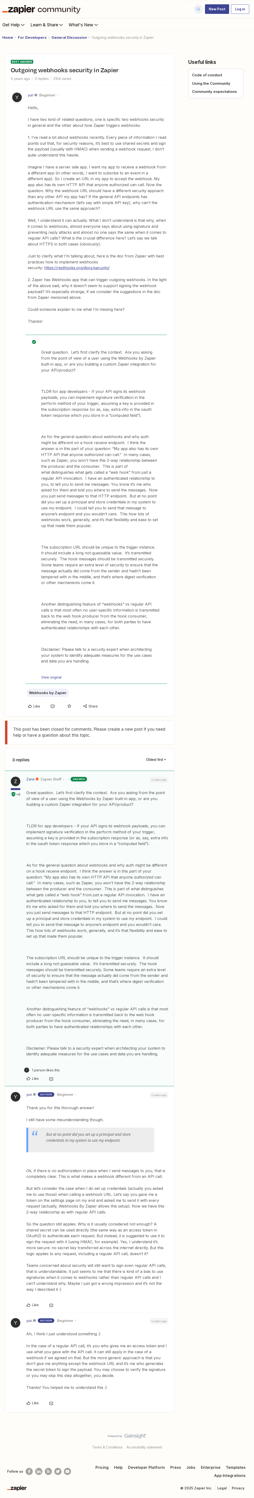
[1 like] (42, 1070)
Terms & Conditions (107, 1447)
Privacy (238, 1488)
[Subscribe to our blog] (48, 1471)
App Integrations (230, 1475)
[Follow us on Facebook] (29, 1471)
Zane (30, 779)
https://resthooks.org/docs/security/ (77, 267)
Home (7, 37)
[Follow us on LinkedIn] (38, 1471)
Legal (222, 1488)
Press (175, 1467)
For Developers (32, 37)
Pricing (102, 1467)
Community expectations (214, 91)
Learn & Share (47, 25)
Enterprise (211, 1467)
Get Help (14, 25)
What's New (84, 25)
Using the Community (211, 83)
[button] (217, 9)
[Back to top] (244, 1440)
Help (118, 1467)
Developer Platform (146, 1467)
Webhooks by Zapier (47, 693)
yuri (30, 95)
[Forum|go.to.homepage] (42, 9)
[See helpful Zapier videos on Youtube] (67, 1471)
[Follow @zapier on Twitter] (57, 1471)
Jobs (190, 1467)
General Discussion (69, 37)
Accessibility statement (144, 1447)
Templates (236, 1467)
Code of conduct (207, 75)
